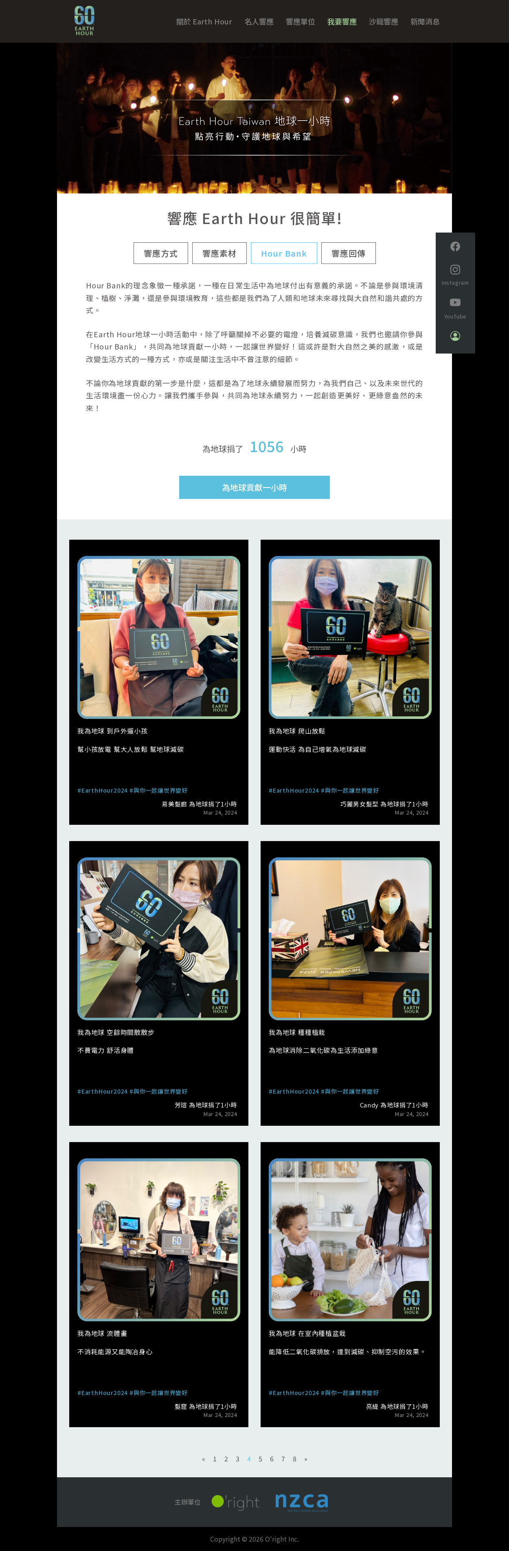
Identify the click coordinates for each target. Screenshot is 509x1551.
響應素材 (219, 253)
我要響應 (342, 21)
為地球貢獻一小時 (254, 487)
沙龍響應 (383, 21)
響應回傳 (348, 253)
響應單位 (300, 21)
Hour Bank (284, 253)
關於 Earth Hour (204, 21)
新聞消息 (425, 21)
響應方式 (161, 253)
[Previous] (203, 1459)
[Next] (306, 1459)
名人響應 (259, 21)
